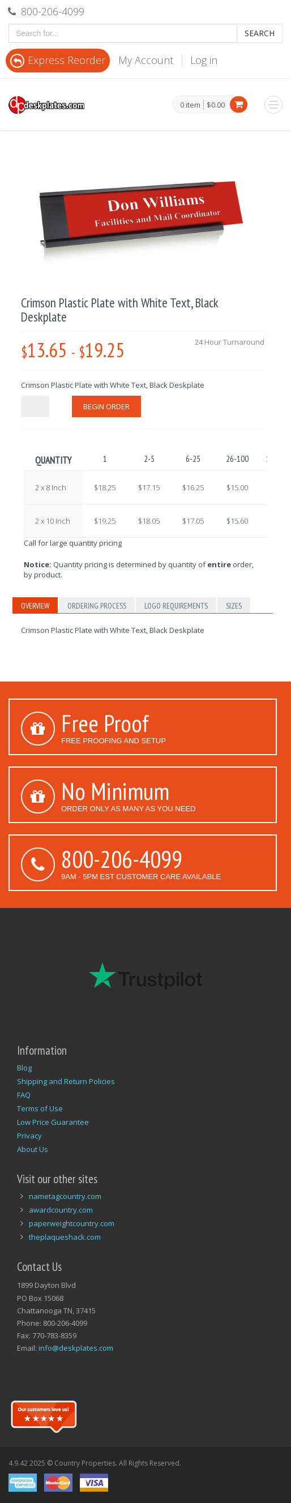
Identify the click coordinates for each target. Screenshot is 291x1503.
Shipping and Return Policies (66, 1081)
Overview (35, 606)
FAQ (24, 1095)
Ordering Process (96, 606)
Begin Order (106, 406)
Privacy (29, 1136)
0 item (190, 105)
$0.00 (216, 105)
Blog (24, 1068)
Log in (203, 60)
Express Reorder (57, 60)
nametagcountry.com (65, 1196)
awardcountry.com (61, 1210)
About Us (32, 1149)
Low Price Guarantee (53, 1122)
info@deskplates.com (75, 1348)
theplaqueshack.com (65, 1237)
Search (260, 33)
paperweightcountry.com (71, 1223)
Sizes (234, 606)
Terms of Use (40, 1108)
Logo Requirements (176, 606)
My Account (145, 60)
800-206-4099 (121, 859)
